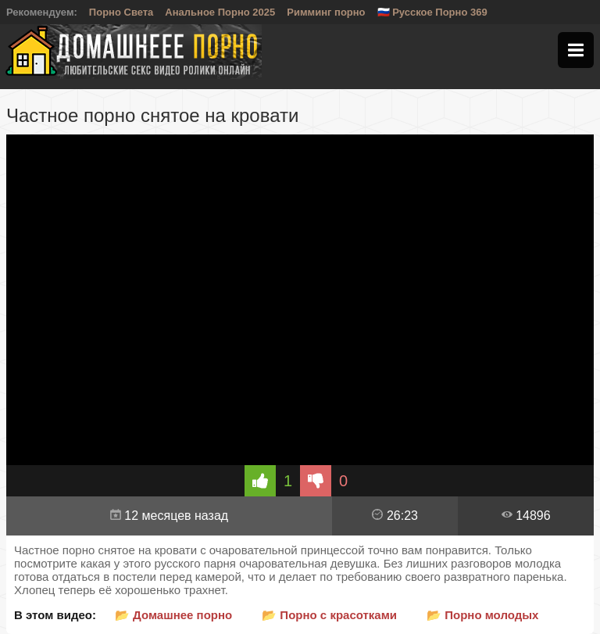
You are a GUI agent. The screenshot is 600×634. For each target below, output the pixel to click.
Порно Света (121, 12)
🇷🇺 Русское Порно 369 (432, 12)
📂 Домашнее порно (173, 614)
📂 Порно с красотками (329, 614)
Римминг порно (326, 12)
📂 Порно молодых (482, 614)
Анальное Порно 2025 (220, 12)
